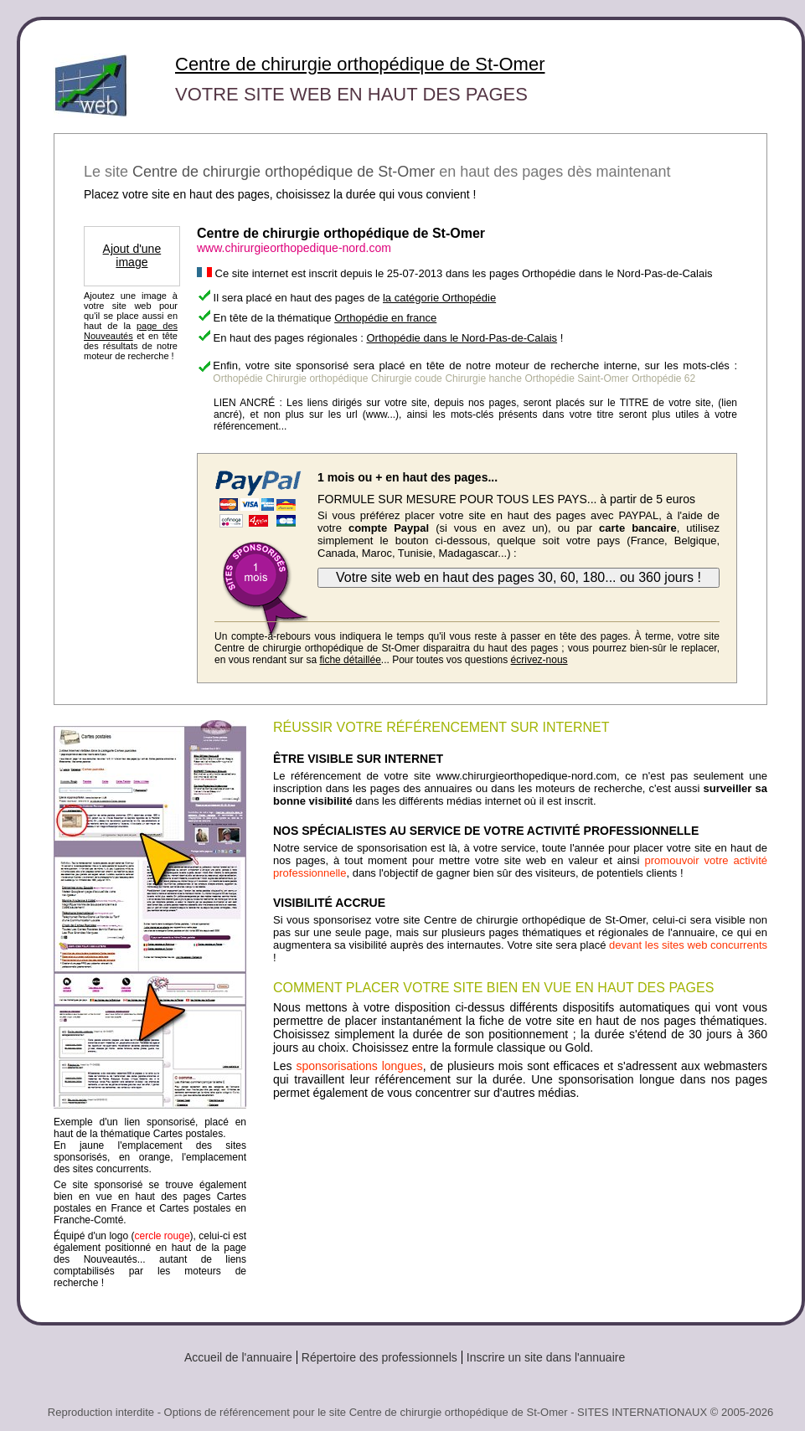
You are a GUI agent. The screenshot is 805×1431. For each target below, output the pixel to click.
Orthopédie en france (385, 317)
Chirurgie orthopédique (317, 378)
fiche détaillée (349, 660)
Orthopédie (237, 378)
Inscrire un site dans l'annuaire (546, 1357)
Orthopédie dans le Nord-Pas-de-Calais (461, 338)
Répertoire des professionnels (379, 1357)
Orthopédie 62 (663, 378)
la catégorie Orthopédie (439, 297)
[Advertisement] (520, 1145)
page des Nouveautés (131, 331)
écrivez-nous (539, 660)
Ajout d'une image (132, 255)
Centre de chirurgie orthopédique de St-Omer (359, 64)
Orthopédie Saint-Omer (576, 378)
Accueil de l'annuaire (238, 1357)
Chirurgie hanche (483, 378)
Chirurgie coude (406, 378)
